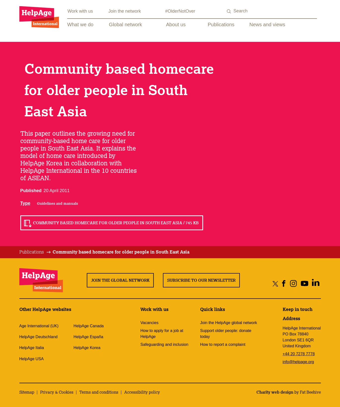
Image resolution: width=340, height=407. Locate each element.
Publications (221, 24)
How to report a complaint (222, 344)
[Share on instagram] (293, 284)
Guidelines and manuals (57, 203)
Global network (125, 24)
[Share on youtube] (305, 284)
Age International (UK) (39, 326)
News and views (267, 24)
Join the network (124, 11)
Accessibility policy (142, 392)
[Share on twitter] (275, 284)
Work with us (80, 11)
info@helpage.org (298, 362)
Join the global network (120, 280)
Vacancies (149, 323)
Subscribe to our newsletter (201, 280)
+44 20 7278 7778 (299, 354)
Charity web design (274, 392)
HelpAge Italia (31, 348)
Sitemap (26, 392)
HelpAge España (88, 337)
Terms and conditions (98, 392)
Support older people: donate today (225, 334)
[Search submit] (228, 11)
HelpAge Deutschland (38, 337)
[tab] (35, 252)
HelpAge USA (31, 359)
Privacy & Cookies (56, 392)
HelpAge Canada (88, 326)
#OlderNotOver (180, 11)
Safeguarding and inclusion (164, 344)
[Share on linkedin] (316, 284)
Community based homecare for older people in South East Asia (121, 252)
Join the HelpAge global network (228, 323)
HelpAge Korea (86, 348)
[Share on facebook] (283, 284)
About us (176, 24)
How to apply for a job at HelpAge (161, 334)
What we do (80, 24)
